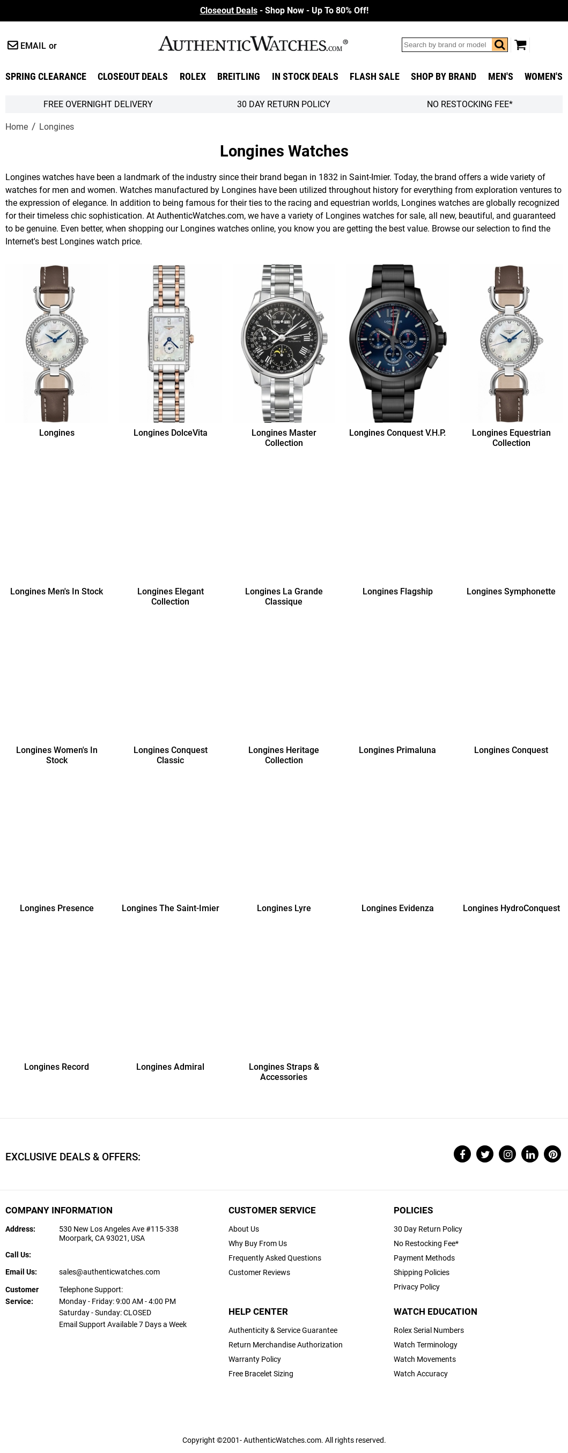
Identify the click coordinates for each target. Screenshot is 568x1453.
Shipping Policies (421, 1272)
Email (33, 46)
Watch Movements (425, 1359)
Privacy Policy (417, 1287)
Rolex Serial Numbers (429, 1330)
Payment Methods (424, 1258)
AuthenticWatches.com (264, 43)
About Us (243, 1229)
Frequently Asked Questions (274, 1258)
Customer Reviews (259, 1272)
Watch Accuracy (421, 1374)
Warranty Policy (254, 1359)
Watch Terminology (426, 1345)
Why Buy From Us (257, 1243)
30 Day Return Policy (428, 1229)
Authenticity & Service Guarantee (282, 1330)
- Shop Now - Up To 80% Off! (284, 10)
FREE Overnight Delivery (98, 104)
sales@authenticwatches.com (109, 1272)
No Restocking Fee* (470, 104)
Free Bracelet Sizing (260, 1374)
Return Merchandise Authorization (285, 1345)
